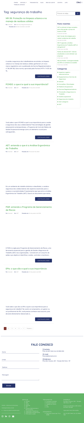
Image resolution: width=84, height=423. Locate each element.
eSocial (61, 81)
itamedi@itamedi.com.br (50, 356)
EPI (47, 405)
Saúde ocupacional (65, 96)
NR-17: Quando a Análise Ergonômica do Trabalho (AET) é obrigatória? (67, 45)
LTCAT (27, 404)
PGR (27, 402)
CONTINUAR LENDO (44, 76)
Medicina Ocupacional (66, 87)
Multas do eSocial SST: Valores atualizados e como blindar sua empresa (67, 54)
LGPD (64, 2)
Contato (58, 2)
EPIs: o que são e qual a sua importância (26, 268)
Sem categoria (63, 102)
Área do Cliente (49, 2)
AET (27, 407)
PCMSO (28, 401)
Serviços (23, 2)
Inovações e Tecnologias (66, 84)
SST (18, 87)
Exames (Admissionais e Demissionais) (32, 409)
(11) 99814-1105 (60, 351)
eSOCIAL (28, 405)
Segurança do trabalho (66, 99)
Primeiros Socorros (51, 402)
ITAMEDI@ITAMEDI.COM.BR (8, 408)
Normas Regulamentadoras (24, 24)
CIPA (47, 407)
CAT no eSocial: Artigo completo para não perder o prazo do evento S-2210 (67, 29)
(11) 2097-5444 (49, 351)
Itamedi (16, 2)
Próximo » (29, 328)
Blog (41, 2)
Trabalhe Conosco (19, 4)
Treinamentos (33, 2)
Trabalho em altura (51, 404)
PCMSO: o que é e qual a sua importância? (27, 84)
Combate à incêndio (51, 401)
